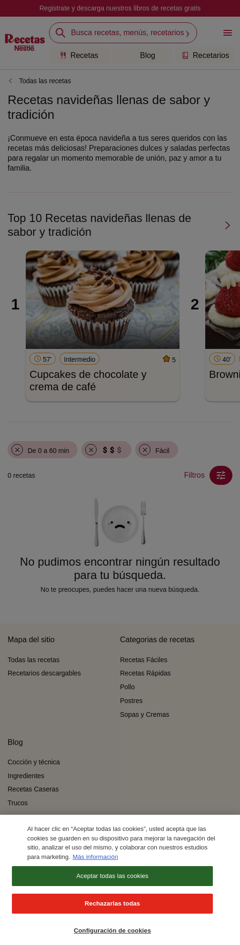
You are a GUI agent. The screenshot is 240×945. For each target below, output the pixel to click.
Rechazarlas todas (112, 907)
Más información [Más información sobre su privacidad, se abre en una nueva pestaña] (95, 861)
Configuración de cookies (112, 934)
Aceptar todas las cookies (112, 880)
